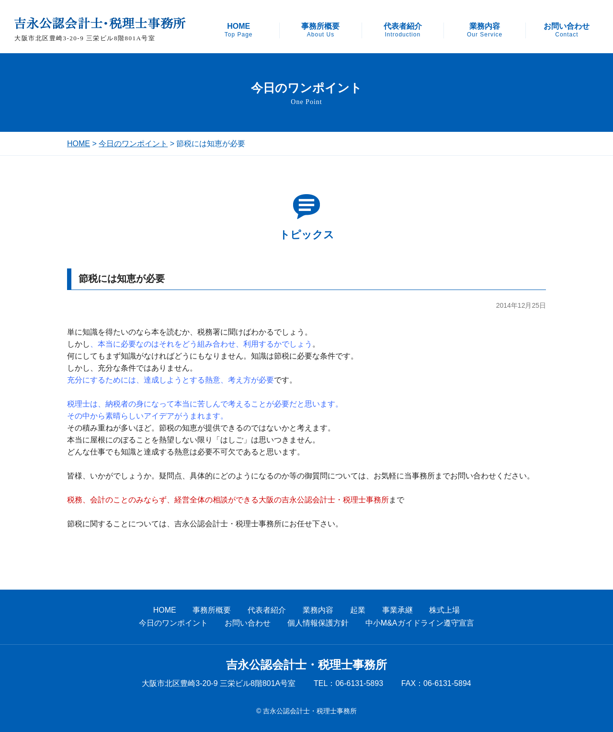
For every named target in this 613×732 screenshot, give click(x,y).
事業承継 (397, 610)
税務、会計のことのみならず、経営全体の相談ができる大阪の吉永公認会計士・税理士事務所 (228, 500)
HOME (239, 30)
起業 (357, 610)
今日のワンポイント (133, 143)
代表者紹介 (403, 30)
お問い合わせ (567, 30)
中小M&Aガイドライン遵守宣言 (419, 623)
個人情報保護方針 (318, 623)
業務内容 (484, 30)
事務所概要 (320, 30)
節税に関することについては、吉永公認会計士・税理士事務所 (174, 524)
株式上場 (444, 610)
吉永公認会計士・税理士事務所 (306, 665)
